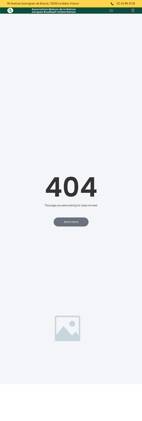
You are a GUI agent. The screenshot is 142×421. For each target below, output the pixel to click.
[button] (111, 10)
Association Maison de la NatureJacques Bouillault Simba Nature (53, 10)
